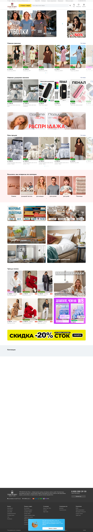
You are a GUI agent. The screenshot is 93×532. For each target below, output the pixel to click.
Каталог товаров (25, 5)
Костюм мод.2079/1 (27, 295)
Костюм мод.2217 (27, 70)
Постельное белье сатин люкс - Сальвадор (30, 105)
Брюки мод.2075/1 (42, 323)
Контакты (45, 510)
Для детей (9, 511)
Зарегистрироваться (80, 510)
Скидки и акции (79, 513)
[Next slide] (62, 24)
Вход (74, 5)
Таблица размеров (69, 0)
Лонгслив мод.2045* (11, 295)
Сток (8, 517)
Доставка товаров (28, 511)
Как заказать (26, 508)
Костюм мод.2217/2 (11, 70)
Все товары (83, 43)
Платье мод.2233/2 (74, 70)
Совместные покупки (28, 517)
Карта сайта (45, 511)
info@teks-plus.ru (27, 498)
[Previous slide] (10, 24)
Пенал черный (58, 105)
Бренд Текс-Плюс (47, 508)
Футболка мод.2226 (43, 70)
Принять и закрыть (53, 528)
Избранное (78, 5)
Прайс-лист (78, 515)
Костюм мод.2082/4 (42, 295)
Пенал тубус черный (43, 105)
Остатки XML (37, 0)
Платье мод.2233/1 (59, 70)
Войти (77, 508)
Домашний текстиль (11, 513)
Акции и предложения (51, 0)
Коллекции (43, 0)
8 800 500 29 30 (82, 0)
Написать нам (78, 496)
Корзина (84, 5)
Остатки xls (26, 522)
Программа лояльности (81, 511)
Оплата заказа (27, 513)
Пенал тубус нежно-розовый (76, 105)
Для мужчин (9, 510)
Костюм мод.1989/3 (27, 323)
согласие (53, 523)
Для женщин (10, 508)
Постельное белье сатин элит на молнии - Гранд (46, 163)
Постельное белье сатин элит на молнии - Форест (14, 163)
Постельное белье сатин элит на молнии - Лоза (30, 163)
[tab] (45, 108)
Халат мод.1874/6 (11, 323)
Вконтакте (61, 508)
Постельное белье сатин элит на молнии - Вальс (61, 163)
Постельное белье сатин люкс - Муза (14, 105)
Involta (84, 530)
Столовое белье (10, 515)
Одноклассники (62, 510)
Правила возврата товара (29, 515)
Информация (60, 0)
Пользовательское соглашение (14, 530)
